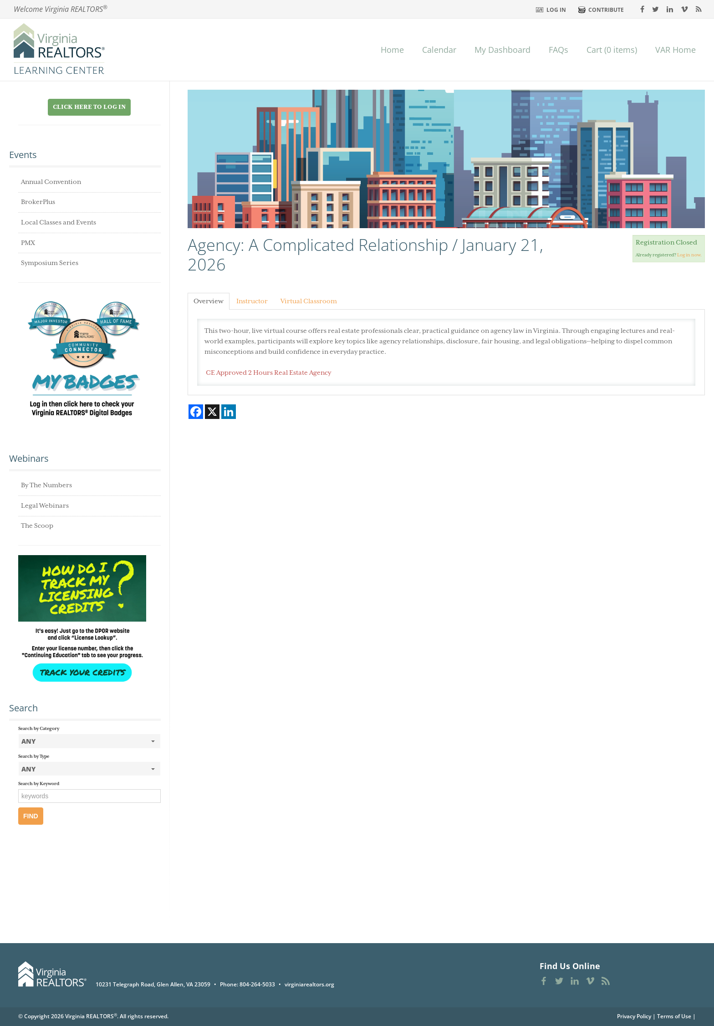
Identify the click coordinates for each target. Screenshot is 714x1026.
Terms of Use (674, 1016)
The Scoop (37, 526)
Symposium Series (49, 263)
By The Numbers (46, 485)
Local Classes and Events (58, 222)
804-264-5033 (257, 984)
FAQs (558, 49)
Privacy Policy (634, 1016)
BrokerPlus (38, 202)
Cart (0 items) (611, 49)
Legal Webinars (45, 506)
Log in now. (689, 255)
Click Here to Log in (89, 107)
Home (392, 49)
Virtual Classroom (308, 301)
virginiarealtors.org (309, 984)
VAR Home (675, 49)
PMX (28, 243)
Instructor (252, 301)
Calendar (439, 49)
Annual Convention (51, 182)
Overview (209, 301)
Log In (556, 10)
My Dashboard (502, 49)
